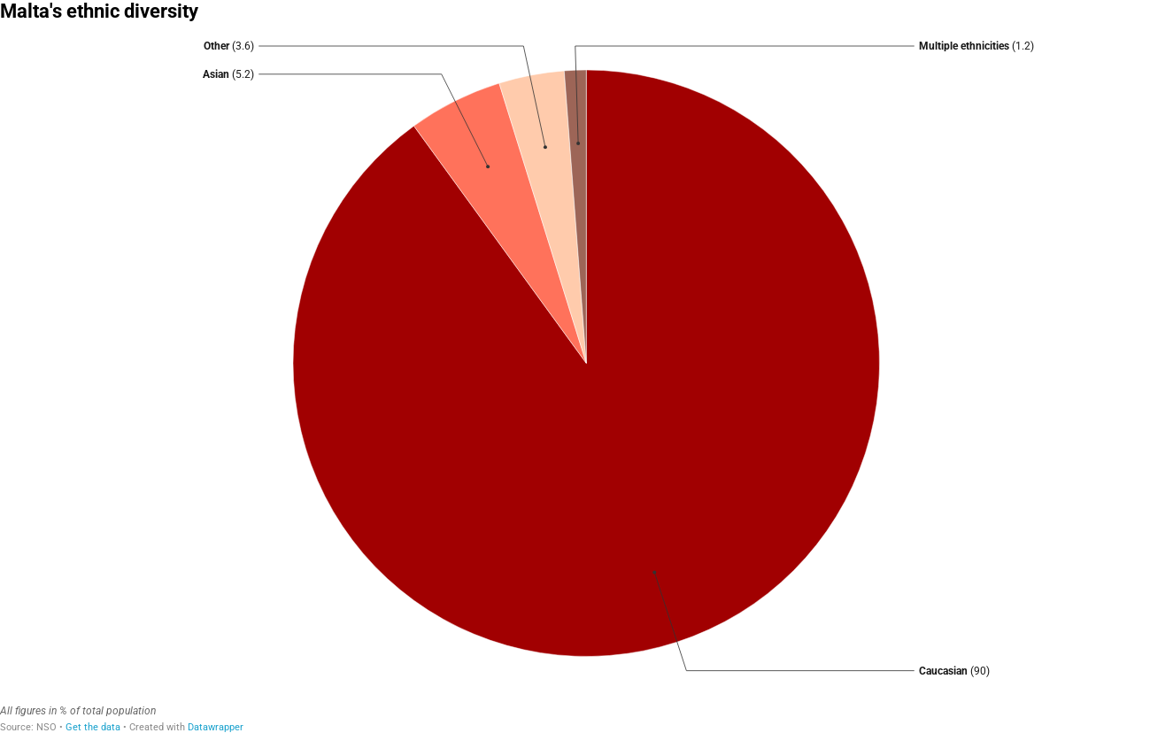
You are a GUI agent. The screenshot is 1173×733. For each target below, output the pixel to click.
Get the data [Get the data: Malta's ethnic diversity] (93, 727)
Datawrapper (215, 727)
